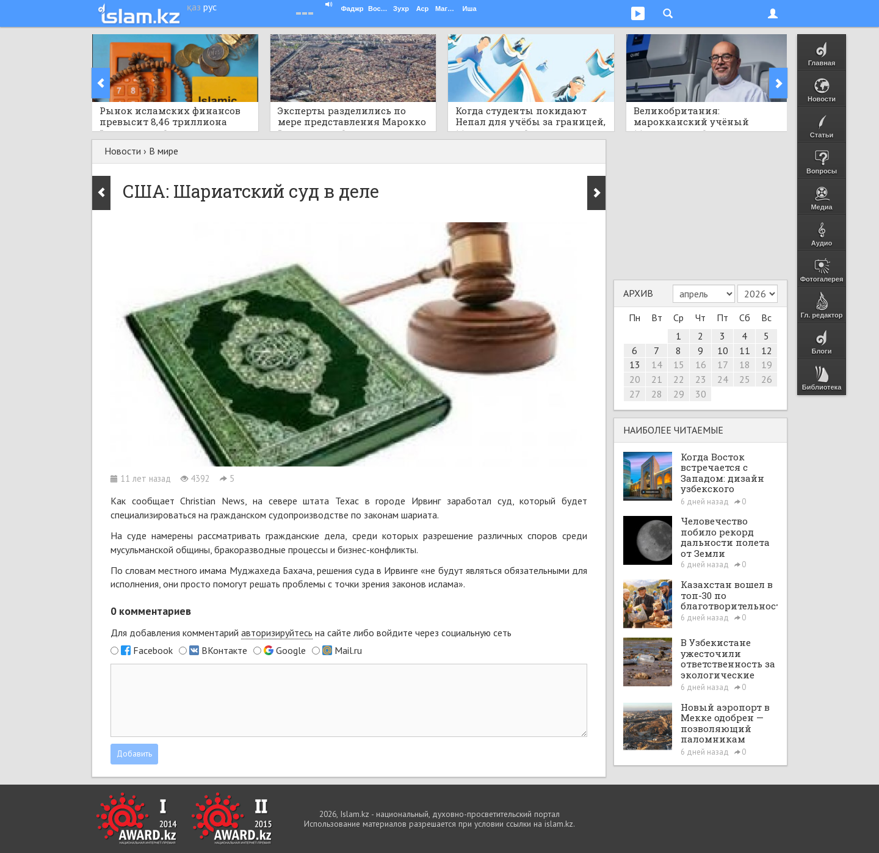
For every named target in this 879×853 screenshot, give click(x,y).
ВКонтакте (224, 650)
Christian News (212, 501)
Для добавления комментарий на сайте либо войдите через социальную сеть (311, 632)
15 (678, 364)
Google (291, 650)
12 (766, 350)
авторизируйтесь (277, 632)
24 (722, 379)
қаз (194, 7)
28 (656, 394)
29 (678, 394)
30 (700, 394)
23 (700, 379)
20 (634, 379)
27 (634, 394)
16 (700, 364)
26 (766, 379)
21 (656, 379)
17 (722, 364)
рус (210, 7)
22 (678, 379)
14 (656, 364)
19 (766, 364)
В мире (163, 151)
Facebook (153, 650)
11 (744, 350)
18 (744, 364)
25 (744, 379)
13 (634, 364)
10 (722, 350)
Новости (122, 151)
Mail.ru (348, 650)
